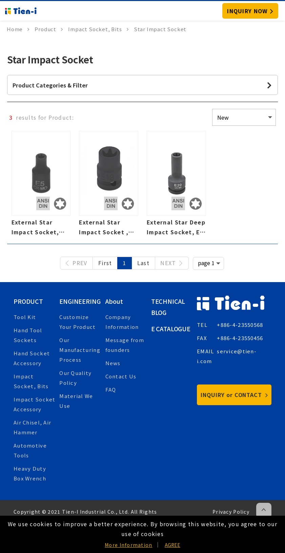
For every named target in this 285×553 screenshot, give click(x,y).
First (105, 263)
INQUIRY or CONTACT (234, 395)
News (113, 363)
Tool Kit (25, 316)
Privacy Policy (230, 511)
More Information (128, 544)
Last (143, 263)
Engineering (79, 301)
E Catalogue (170, 328)
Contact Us (121, 376)
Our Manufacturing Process (79, 349)
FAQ (110, 389)
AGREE (172, 544)
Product (28, 301)
